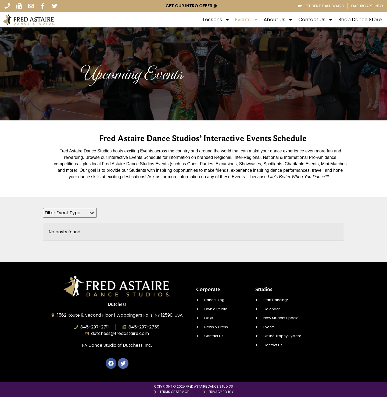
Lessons (216, 19)
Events (246, 19)
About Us (278, 19)
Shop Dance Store (360, 19)
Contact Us (315, 19)
